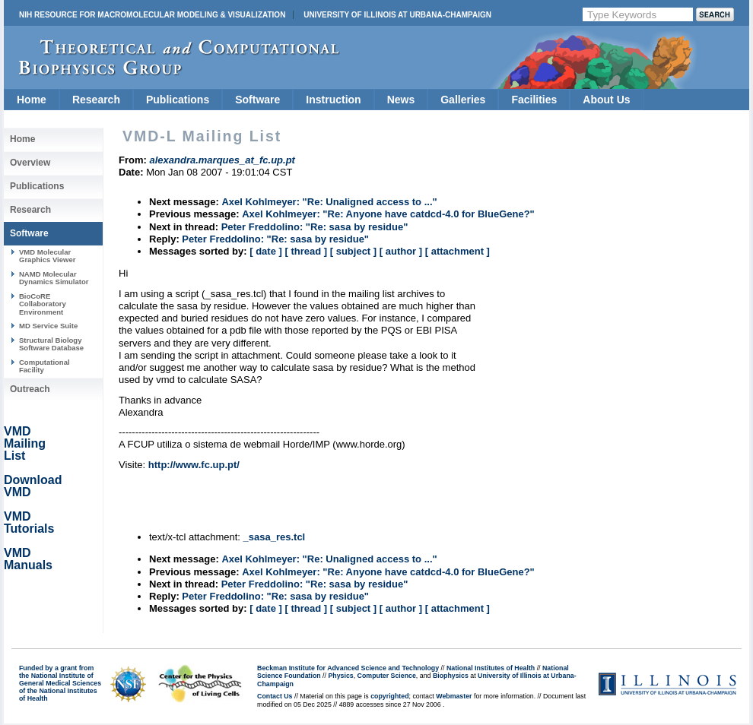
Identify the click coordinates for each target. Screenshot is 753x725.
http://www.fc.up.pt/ (194, 464)
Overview (30, 162)
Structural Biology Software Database (51, 344)
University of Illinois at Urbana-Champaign (397, 15)
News (401, 99)
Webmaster (454, 696)
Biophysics (451, 675)
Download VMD (33, 486)
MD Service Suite (48, 325)
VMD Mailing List (25, 443)
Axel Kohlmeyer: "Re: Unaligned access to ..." (329, 201)
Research (96, 99)
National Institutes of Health (490, 668)
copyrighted (389, 696)
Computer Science (386, 675)
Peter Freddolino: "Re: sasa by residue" (314, 227)
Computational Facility (44, 366)
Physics (340, 675)
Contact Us (274, 696)
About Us (606, 99)
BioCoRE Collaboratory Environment (42, 304)
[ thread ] (305, 251)
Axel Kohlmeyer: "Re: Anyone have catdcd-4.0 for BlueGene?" (388, 214)
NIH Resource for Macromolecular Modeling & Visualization (152, 15)
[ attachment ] (457, 251)
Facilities (534, 99)
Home (31, 99)
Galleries (462, 99)
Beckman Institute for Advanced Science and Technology (348, 668)
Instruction (333, 99)
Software (257, 99)
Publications (177, 99)
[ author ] (401, 251)
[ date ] (265, 251)
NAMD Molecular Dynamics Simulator (54, 278)
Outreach (30, 389)
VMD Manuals (28, 558)
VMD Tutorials (29, 522)
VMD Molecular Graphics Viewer (47, 256)
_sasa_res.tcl (274, 537)
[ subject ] (353, 251)
